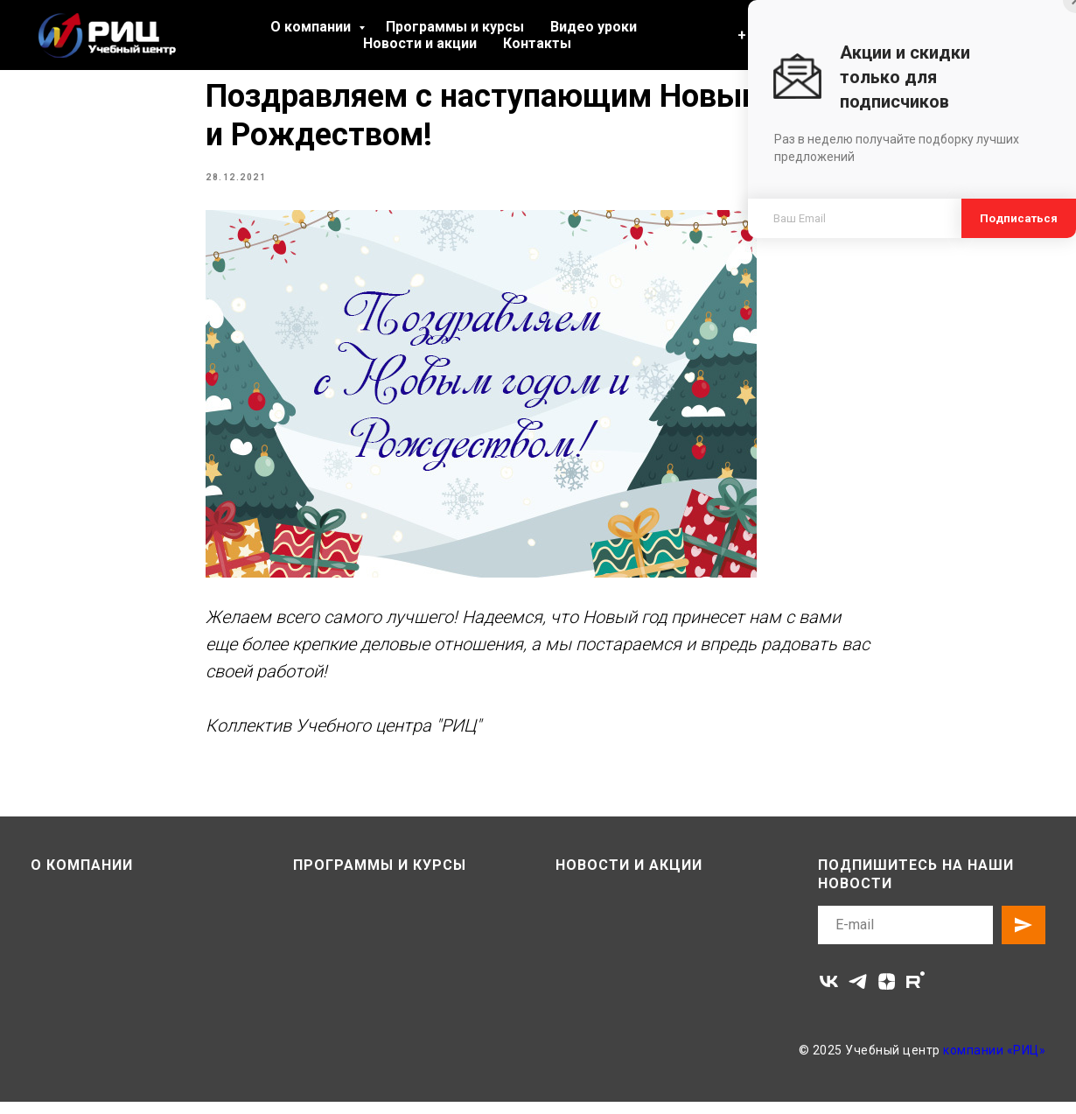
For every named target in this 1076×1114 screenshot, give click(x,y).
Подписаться (1019, 218)
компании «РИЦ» (994, 1062)
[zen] (887, 994)
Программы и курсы (455, 26)
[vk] (829, 994)
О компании (312, 26)
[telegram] (858, 994)
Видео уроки (593, 26)
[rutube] (915, 994)
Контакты (537, 43)
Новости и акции (420, 43)
